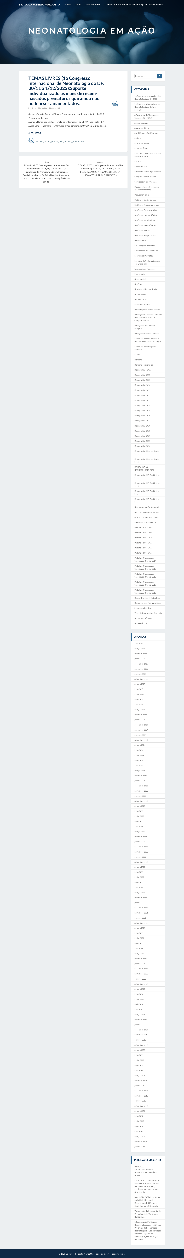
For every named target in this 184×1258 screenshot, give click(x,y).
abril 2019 (138, 1070)
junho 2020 (139, 999)
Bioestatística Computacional (147, 171)
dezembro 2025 (141, 663)
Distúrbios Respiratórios (145, 235)
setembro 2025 (141, 679)
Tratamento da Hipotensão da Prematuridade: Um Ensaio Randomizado (147, 1214)
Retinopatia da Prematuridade (147, 603)
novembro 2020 (141, 973)
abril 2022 (138, 887)
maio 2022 (138, 882)
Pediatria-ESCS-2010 (143, 537)
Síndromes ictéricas (143, 608)
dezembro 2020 (141, 968)
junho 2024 (139, 755)
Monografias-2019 (142, 431)
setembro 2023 (141, 801)
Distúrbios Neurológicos (145, 225)
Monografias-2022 (142, 441)
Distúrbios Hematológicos (146, 215)
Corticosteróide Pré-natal (145, 181)
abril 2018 (138, 1131)
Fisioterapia (139, 274)
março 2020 (139, 1014)
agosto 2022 (139, 867)
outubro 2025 (140, 674)
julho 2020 (138, 994)
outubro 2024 (140, 735)
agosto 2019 (139, 1050)
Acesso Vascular (141, 123)
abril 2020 (138, 1009)
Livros (78, 4)
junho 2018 (139, 1121)
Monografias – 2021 (142, 369)
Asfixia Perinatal (141, 143)
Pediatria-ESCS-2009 (143, 532)
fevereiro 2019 (140, 1080)
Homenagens (140, 294)
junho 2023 (139, 816)
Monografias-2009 (142, 380)
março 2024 (139, 770)
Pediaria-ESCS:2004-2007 (145, 522)
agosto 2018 (139, 1111)
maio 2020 (138, 1004)
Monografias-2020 (142, 436)
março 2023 (139, 831)
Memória (138, 359)
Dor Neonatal (140, 240)
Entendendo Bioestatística (146, 250)
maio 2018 (138, 1126)
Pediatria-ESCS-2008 (143, 527)
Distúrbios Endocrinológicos (146, 205)
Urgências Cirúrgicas (143, 618)
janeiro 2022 (139, 902)
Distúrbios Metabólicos (144, 220)
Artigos (137, 138)
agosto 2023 (139, 806)
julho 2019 (138, 1055)
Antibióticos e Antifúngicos (146, 133)
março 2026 (139, 648)
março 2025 (139, 709)
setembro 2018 (141, 1106)
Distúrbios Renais (142, 230)
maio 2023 (138, 821)
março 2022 (139, 892)
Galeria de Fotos (92, 4)
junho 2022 (139, 877)
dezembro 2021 (141, 907)
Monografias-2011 (142, 390)
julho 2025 (138, 689)
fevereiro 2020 (140, 1019)
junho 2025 (139, 694)
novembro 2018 (141, 1095)
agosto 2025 (139, 684)
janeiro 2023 (139, 841)
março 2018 (139, 1136)
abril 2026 (138, 643)
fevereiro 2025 (140, 714)
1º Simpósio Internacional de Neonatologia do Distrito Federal (133, 4)
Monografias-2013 (142, 400)
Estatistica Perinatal (143, 255)
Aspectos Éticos (141, 148)
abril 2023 (138, 826)
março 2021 (139, 953)
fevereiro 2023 (140, 836)
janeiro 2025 (139, 719)
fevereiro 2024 (140, 775)
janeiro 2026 (139, 658)
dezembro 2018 (141, 1090)
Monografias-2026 (142, 446)
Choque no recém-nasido (145, 176)
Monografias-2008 (142, 375)
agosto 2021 (139, 928)
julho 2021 (138, 933)
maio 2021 (138, 943)
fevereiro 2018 (140, 1141)
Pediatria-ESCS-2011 (143, 542)
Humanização (140, 299)
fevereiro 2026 (140, 653)
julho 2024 (138, 750)
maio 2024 (138, 760)
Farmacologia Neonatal (144, 269)
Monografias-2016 (142, 415)
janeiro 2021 (139, 963)
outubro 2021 (140, 918)
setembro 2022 (141, 862)
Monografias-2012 (142, 395)
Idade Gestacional (142, 304)
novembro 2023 (141, 791)
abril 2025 (138, 704)
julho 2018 (138, 1116)
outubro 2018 (140, 1100)
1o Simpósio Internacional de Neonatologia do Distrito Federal (147, 107)
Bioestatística (140, 166)
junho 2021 (139, 938)
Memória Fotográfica (143, 365)
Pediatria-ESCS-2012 (143, 547)
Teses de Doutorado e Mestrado (148, 613)
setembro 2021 (141, 923)
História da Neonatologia (145, 289)
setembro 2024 (141, 740)
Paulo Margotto (39, 108)
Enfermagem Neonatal (144, 245)
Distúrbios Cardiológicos (145, 200)
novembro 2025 (141, 669)
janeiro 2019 (139, 1085)
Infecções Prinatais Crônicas (146, 333)
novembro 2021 (141, 912)
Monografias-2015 (142, 410)
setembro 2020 (141, 984)
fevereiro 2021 (140, 958)
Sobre (68, 4)
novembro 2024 (141, 730)
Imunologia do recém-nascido (147, 309)
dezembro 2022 (141, 846)
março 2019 (139, 1075)
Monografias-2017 (142, 420)
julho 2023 (138, 811)
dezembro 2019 (141, 1029)
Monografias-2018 (142, 425)
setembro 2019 (141, 1045)
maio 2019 (138, 1065)
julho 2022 (138, 872)
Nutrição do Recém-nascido (146, 512)
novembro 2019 (141, 1034)
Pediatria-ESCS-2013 (143, 553)
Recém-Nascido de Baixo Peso (147, 598)
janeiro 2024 (139, 780)
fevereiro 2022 (140, 897)
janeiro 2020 (139, 1024)
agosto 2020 (139, 989)
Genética (138, 284)
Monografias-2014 (142, 405)
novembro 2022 (141, 851)
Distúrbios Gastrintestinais (146, 210)
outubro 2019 (140, 1039)
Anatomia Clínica (141, 128)
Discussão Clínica (141, 194)
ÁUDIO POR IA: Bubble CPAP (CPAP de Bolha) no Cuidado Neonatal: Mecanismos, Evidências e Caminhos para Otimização (146, 1186)
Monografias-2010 (142, 385)
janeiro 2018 (139, 1146)
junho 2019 (139, 1060)
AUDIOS (137, 161)
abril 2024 (138, 765)
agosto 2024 (139, 745)
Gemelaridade (140, 279)
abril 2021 (138, 948)
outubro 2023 (140, 796)
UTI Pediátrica (140, 623)
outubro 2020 (140, 979)
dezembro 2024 (141, 724)
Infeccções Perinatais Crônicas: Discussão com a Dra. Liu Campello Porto (148, 317)
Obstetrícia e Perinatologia (146, 517)
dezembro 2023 (141, 785)
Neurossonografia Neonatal (146, 507)
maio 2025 (138, 699)
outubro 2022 (140, 857)
